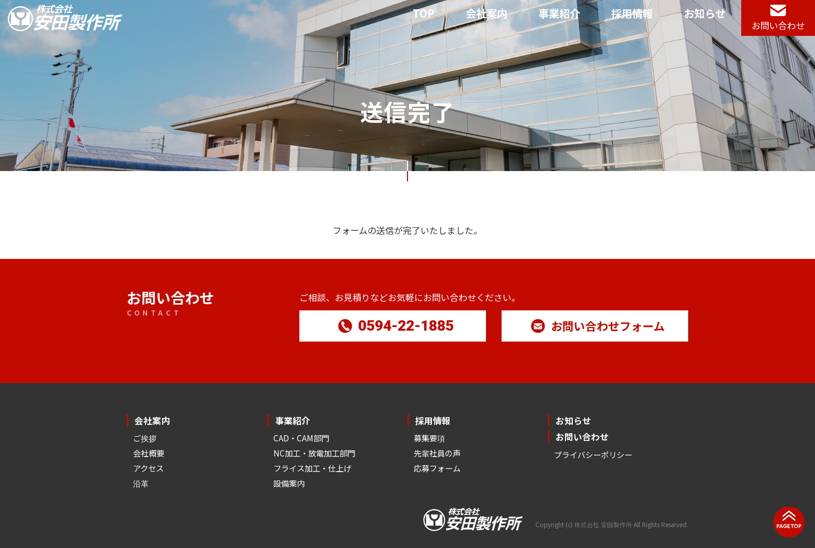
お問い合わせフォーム (597, 325)
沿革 (141, 483)
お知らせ (705, 13)
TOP (424, 13)
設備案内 (289, 483)
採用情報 (632, 13)
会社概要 (148, 453)
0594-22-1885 (395, 325)
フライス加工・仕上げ (312, 468)
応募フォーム (437, 468)
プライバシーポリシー (593, 454)
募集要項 (429, 437)
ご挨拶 (144, 437)
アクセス (148, 468)
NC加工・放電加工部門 (314, 453)
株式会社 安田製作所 (603, 524)
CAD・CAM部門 (301, 437)
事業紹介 (559, 13)
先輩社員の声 (437, 453)
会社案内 (486, 13)
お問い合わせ (582, 436)
